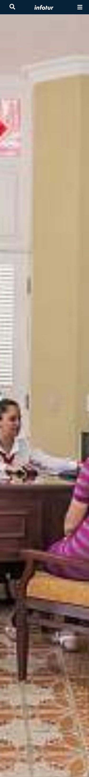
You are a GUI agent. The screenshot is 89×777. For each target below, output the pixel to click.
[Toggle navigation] (80, 7)
